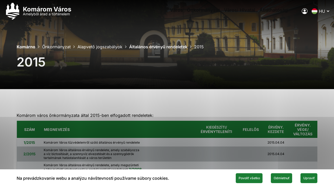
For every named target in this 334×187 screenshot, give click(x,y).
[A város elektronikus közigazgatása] (293, 14)
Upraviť (305, 177)
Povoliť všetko (225, 177)
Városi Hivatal (230, 14)
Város (159, 14)
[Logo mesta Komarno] (50, 14)
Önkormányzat (190, 14)
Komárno (26, 46)
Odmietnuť (268, 177)
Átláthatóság (268, 14)
